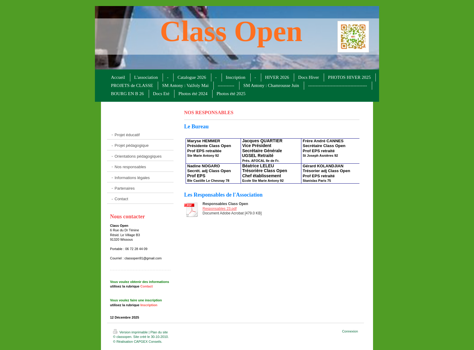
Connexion (350, 331)
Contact (146, 286)
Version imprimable (131, 332)
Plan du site (159, 332)
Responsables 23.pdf (220, 209)
